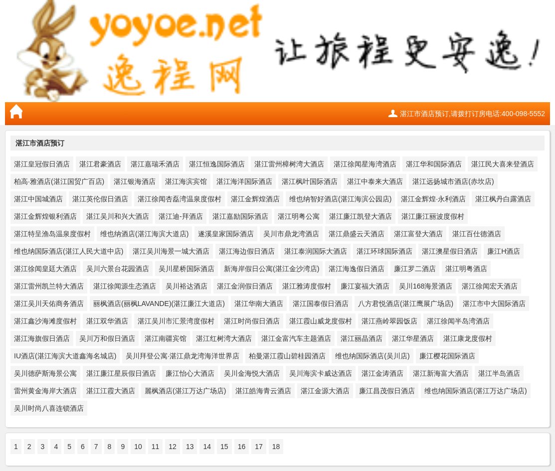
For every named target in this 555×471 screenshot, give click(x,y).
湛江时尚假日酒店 (252, 321)
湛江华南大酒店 (258, 304)
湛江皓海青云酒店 (263, 391)
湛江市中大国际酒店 (494, 304)
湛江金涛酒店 (382, 373)
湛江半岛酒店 (499, 373)
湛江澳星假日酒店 (450, 251)
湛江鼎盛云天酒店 (356, 234)
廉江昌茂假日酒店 (387, 391)
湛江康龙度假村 (467, 338)
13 (190, 447)
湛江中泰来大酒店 (375, 181)
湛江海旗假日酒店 (42, 338)
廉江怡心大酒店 (190, 373)
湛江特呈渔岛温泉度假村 (52, 234)
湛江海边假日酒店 (247, 251)
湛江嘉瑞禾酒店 (155, 164)
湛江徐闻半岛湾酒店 (458, 321)
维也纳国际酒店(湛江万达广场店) (475, 391)
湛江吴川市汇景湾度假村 (176, 321)
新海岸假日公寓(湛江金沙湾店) (271, 269)
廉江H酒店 (503, 251)
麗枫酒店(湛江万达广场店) (185, 391)
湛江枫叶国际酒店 (310, 181)
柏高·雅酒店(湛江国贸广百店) (59, 181)
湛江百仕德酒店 (476, 234)
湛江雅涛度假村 (306, 286)
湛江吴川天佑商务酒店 (49, 304)
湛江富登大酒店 (418, 234)
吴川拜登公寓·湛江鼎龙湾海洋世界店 (182, 356)
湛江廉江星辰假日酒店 (121, 373)
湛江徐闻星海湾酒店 (365, 164)
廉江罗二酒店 (415, 269)
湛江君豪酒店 (100, 164)
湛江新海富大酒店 (441, 373)
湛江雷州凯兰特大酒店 (49, 286)
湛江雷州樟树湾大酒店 (289, 164)
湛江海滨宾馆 (186, 181)
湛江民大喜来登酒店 (502, 164)
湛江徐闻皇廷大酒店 (45, 269)
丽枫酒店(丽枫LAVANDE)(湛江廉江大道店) (159, 304)
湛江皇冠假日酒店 (42, 164)
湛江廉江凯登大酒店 (360, 216)
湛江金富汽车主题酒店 (296, 338)
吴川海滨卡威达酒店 (320, 373)
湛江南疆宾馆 (165, 338)
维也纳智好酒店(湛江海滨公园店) (340, 199)
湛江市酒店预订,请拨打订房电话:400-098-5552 (472, 114)
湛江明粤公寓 (299, 216)
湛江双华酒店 (107, 321)
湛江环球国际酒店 (384, 251)
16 (242, 447)
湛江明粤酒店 (466, 269)
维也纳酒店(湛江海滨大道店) (144, 234)
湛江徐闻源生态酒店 (124, 286)
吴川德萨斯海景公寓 (45, 373)
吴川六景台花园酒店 (117, 269)
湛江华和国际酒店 (434, 164)
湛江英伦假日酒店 (100, 199)
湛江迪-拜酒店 (181, 216)
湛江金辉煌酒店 (255, 199)
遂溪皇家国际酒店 (226, 234)
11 (156, 447)
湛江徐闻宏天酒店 (490, 286)
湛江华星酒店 (413, 338)
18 (276, 447)
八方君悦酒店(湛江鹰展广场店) (405, 304)
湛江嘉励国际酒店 (240, 216)
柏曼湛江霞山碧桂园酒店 (287, 356)
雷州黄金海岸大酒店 (45, 391)
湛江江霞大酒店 (110, 391)
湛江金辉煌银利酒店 (45, 216)
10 (138, 447)
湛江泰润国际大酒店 (315, 251)
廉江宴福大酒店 (365, 286)
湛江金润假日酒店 (245, 286)
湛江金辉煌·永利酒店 (433, 199)
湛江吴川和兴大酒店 (117, 216)
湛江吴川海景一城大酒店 (171, 251)
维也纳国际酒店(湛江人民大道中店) (68, 251)
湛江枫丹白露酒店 (503, 199)
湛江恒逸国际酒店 (217, 164)
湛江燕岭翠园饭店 (389, 321)
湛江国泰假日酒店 (321, 304)
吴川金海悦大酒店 (252, 373)
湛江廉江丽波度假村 (432, 216)
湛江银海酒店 (135, 181)
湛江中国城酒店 (38, 199)
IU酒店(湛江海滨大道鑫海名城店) (65, 356)
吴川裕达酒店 (186, 286)
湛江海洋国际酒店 (244, 181)
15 (224, 447)
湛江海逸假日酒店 (356, 269)
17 (259, 447)
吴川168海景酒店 (425, 286)
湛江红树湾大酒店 (224, 338)
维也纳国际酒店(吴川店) (372, 356)
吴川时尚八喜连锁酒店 (49, 408)
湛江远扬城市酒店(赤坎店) (453, 181)
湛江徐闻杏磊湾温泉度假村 (179, 199)
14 (207, 447)
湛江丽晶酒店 (361, 338)
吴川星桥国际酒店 (186, 269)
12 (173, 447)
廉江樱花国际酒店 (447, 356)
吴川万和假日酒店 (107, 338)
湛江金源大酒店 (325, 391)
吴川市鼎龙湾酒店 (291, 234)
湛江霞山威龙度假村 (320, 321)
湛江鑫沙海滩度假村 (45, 321)
